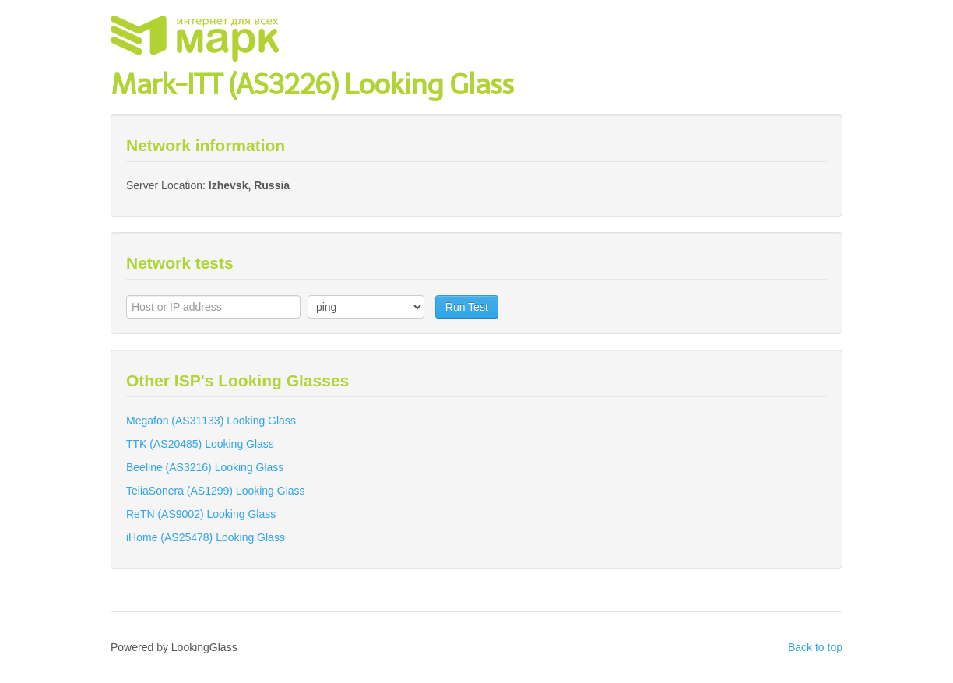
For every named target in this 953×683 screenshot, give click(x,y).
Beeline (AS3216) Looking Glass (204, 467)
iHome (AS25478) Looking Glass (205, 537)
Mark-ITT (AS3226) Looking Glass (312, 84)
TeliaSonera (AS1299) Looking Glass (215, 490)
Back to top (815, 647)
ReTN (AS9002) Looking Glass (201, 514)
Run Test (466, 307)
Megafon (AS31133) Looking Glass (211, 420)
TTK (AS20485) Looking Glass (200, 444)
